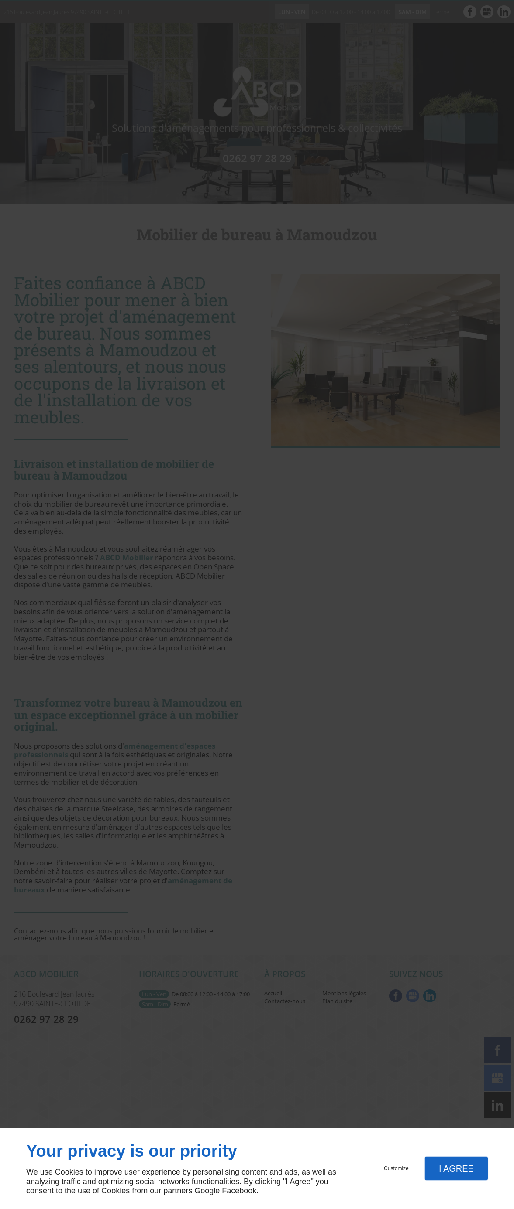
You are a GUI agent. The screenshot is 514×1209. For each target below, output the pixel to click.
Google (207, 1190)
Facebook (239, 1190)
